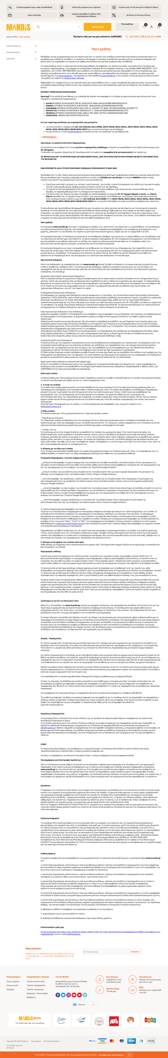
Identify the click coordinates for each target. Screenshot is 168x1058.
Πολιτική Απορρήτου (52, 1041)
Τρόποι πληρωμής (35, 989)
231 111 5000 (154, 36)
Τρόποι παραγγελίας (36, 985)
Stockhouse (145, 976)
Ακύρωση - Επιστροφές (37, 993)
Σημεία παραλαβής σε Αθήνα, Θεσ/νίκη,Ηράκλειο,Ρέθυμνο (86, 15)
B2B (141, 987)
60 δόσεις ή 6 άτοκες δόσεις (138, 15)
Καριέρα (11, 58)
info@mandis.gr (74, 131)
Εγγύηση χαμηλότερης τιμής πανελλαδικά (34, 7)
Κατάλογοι (112, 976)
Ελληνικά (81, 1004)
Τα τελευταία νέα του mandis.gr (29, 1023)
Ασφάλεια (31, 997)
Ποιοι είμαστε (14, 46)
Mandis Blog (112, 988)
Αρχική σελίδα (12, 37)
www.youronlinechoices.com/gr (70, 523)
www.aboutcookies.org (51, 406)
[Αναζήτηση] (97, 27)
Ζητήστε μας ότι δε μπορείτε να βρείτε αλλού (138, 7)
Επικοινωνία (13, 52)
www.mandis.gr (65, 75)
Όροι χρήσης (36, 1041)
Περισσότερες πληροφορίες (111, 1055)
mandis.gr (24, 1041)
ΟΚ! (129, 1054)
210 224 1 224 (136, 36)
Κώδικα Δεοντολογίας (74, 78)
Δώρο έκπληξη (34, 15)
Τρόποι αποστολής (35, 981)
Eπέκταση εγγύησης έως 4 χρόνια (86, 7)
